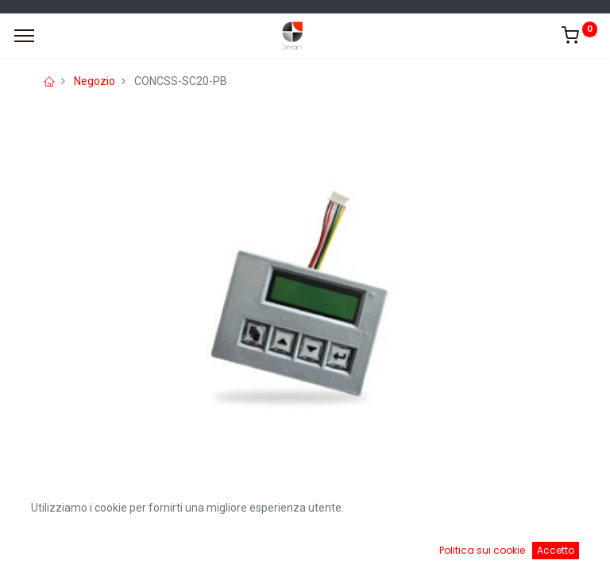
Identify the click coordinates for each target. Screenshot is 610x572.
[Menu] (24, 35)
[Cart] (389, 548)
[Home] (52, 548)
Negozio (94, 81)
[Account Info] (558, 548)
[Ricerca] (220, 548)
